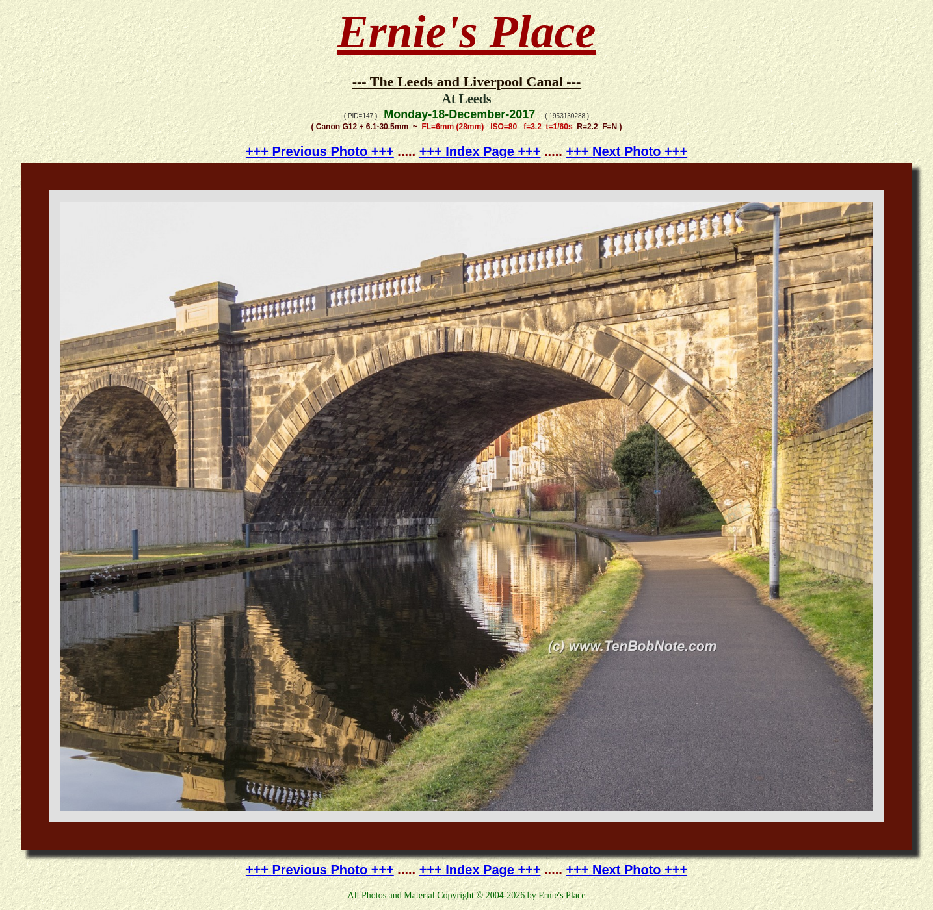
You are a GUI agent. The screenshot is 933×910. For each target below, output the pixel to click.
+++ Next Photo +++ (626, 151)
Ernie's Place (466, 32)
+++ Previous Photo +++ (320, 151)
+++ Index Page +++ (480, 151)
